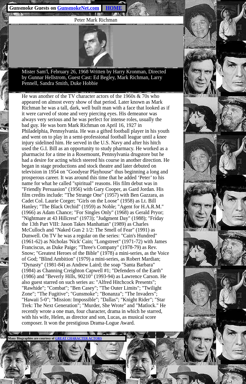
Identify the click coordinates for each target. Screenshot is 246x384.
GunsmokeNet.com (78, 8)
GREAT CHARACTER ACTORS (78, 338)
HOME (114, 8)
